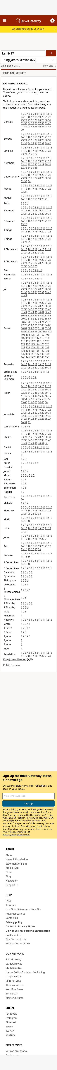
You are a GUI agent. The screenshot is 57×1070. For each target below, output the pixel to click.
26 (32, 120)
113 (42, 338)
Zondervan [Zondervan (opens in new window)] (12, 993)
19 (39, 117)
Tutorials (11, 905)
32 (22, 123)
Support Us (12, 885)
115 (23, 341)
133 (23, 350)
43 (29, 126)
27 (36, 120)
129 (33, 347)
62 (32, 318)
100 (40, 331)
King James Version (14, 659)
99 (36, 331)
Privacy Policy (9, 831)
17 (32, 117)
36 (36, 123)
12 (47, 113)
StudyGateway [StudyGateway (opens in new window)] (14, 963)
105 (33, 334)
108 (47, 334)
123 (33, 344)
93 (46, 328)
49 (49, 126)
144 (47, 354)
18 (36, 117)
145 (23, 357)
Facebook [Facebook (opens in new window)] (11, 1013)
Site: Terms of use (16, 939)
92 (42, 328)
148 (37, 357)
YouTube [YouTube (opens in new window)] (11, 1035)
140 (28, 354)
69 (25, 322)
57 (46, 315)
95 (22, 331)
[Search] (51, 53)
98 (32, 331)
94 (49, 328)
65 (42, 318)
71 (32, 322)
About (9, 855)
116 (28, 341)
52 (29, 315)
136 (37, 350)
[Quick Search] (23, 53)
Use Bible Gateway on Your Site (23, 909)
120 (47, 341)
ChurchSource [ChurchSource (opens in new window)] (14, 968)
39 (46, 123)
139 (23, 354)
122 (28, 344)
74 (42, 322)
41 (22, 126)
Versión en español (17, 1051)
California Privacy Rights (20, 926)
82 (39, 325)
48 (46, 126)
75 (46, 322)
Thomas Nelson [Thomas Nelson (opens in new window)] (15, 985)
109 (23, 338)
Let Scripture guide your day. (28, 28)
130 (37, 347)
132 (47, 347)
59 (22, 318)
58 (49, 315)
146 (28, 357)
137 (42, 350)
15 (25, 117)
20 (42, 117)
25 (29, 120)
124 (37, 344)
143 (42, 354)
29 (42, 120)
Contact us (12, 918)
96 (25, 331)
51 (25, 315)
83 (42, 325)
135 (33, 350)
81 (36, 325)
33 (25, 123)
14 (22, 117)
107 (42, 334)
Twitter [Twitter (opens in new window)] (10, 1031)
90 (36, 328)
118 (37, 341)
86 (22, 328)
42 (25, 126)
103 (23, 334)
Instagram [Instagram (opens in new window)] (12, 1018)
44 (32, 126)
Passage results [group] (15, 73)
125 (42, 344)
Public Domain (11, 665)
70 (29, 322)
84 (46, 325)
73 (39, 322)
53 (32, 315)
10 (40, 113)
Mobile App (12, 867)
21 (46, 117)
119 (42, 341)
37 (39, 123)
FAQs (9, 900)
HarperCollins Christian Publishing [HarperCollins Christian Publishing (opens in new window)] (25, 972)
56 (42, 315)
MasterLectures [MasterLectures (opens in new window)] (14, 998)
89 (32, 328)
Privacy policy (14, 922)
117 (33, 341)
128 (28, 347)
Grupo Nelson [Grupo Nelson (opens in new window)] (14, 976)
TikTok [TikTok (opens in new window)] (9, 1026)
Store (9, 872)
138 (47, 350)
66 (46, 318)
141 (33, 354)
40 (49, 123)
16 (29, 117)
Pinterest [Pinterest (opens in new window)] (11, 1022)
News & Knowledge (17, 859)
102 (50, 331)
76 (49, 322)
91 (39, 328)
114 (47, 338)
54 (36, 315)
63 (36, 318)
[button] (52, 20)
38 (42, 123)
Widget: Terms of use (18, 943)
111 (33, 338)
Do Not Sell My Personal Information (28, 930)
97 (29, 331)
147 (33, 357)
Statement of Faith (16, 863)
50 (22, 129)
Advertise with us (15, 913)
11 (44, 113)
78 (25, 325)
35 (32, 123)
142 (37, 354)
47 (42, 126)
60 (25, 318)
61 (29, 318)
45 (36, 126)
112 (37, 338)
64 (39, 318)
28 (39, 120)
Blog (8, 876)
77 (22, 325)
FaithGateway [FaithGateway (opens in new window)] (13, 959)
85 (49, 325)
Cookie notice (13, 935)
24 (25, 120)
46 (39, 126)
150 (47, 357)
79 (29, 325)
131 (42, 347)
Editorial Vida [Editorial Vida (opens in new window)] (13, 980)
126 (47, 344)
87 (25, 328)
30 (46, 120)
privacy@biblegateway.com (15, 834)
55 (39, 315)
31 (49, 120)
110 (28, 338)
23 (22, 120)
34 (29, 123)
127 (23, 347)
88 (29, 328)
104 (28, 334)
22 (49, 117)
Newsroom (12, 880)
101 (45, 331)
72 (36, 322)
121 (23, 344)
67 (49, 318)
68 (22, 322)
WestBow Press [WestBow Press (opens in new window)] (14, 989)
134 (28, 350)
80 (32, 325)
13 (50, 113)
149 (42, 357)
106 (37, 334)
